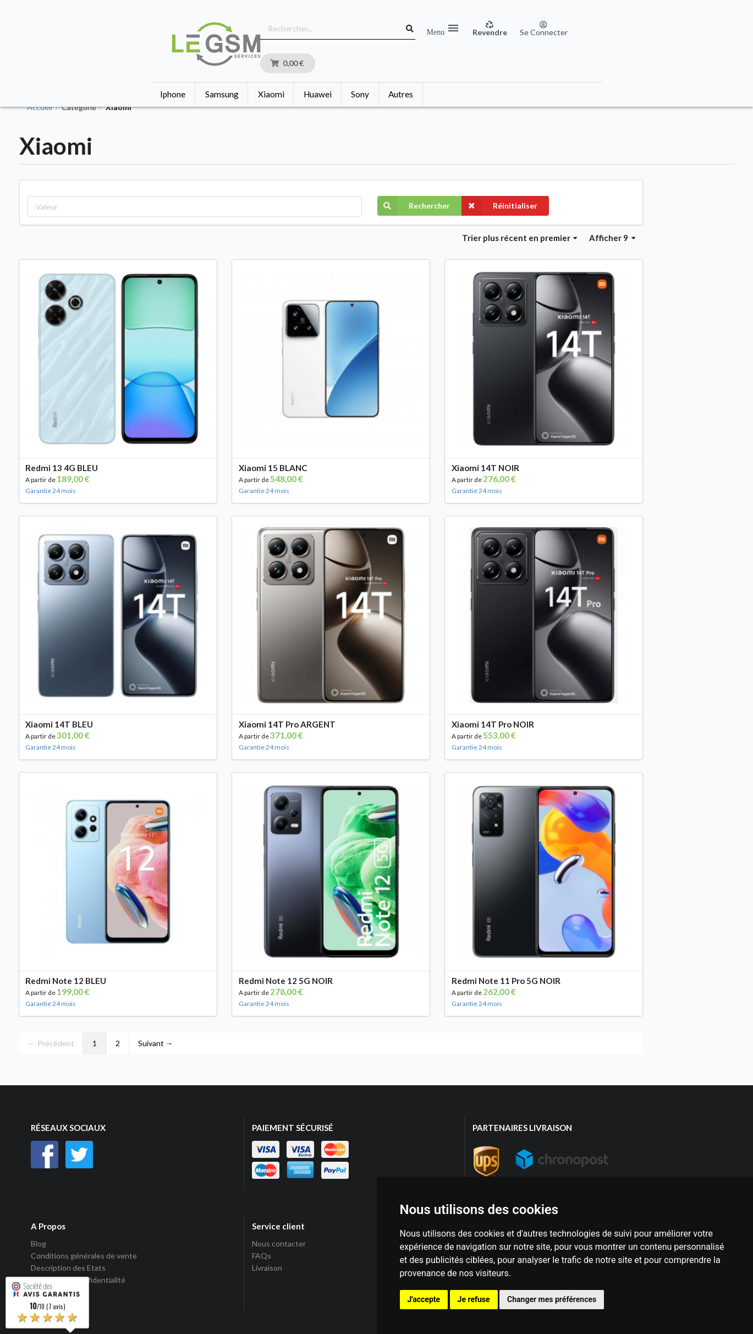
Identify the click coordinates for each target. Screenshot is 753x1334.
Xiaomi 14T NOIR (485, 468)
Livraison (267, 1267)
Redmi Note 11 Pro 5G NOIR (506, 981)
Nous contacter (279, 1243)
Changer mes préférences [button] (551, 1299)
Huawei (318, 94)
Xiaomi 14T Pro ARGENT (287, 724)
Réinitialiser (499, 206)
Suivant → (155, 1043)
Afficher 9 (612, 238)
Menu (442, 28)
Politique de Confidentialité (78, 1279)
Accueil (39, 107)
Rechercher (413, 206)
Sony (360, 94)
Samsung (222, 94)
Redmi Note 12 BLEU (65, 981)
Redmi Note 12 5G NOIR (286, 981)
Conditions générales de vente (84, 1255)
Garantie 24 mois (50, 490)
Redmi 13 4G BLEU (61, 468)
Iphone (172, 94)
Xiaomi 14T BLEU (59, 724)
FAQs (261, 1255)
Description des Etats (68, 1267)
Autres (400, 94)
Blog (38, 1243)
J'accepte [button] (424, 1299)
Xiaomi (271, 94)
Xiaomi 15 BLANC (273, 468)
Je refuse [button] (474, 1299)
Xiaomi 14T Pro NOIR (493, 724)
